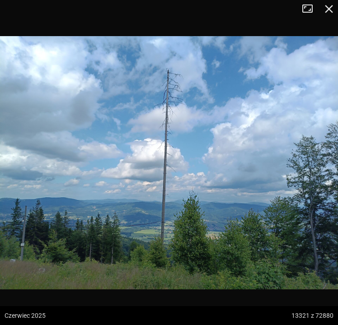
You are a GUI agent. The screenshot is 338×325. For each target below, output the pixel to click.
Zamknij (329, 9)
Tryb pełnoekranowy (311, 9)
